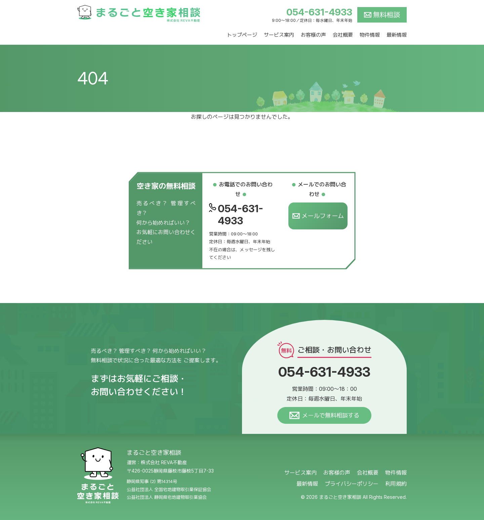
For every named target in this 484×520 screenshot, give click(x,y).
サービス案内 (279, 35)
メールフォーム (318, 216)
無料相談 (386, 15)
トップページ (242, 35)
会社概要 (343, 35)
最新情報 (397, 35)
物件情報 (370, 35)
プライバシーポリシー (351, 483)
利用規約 (396, 483)
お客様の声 (313, 35)
